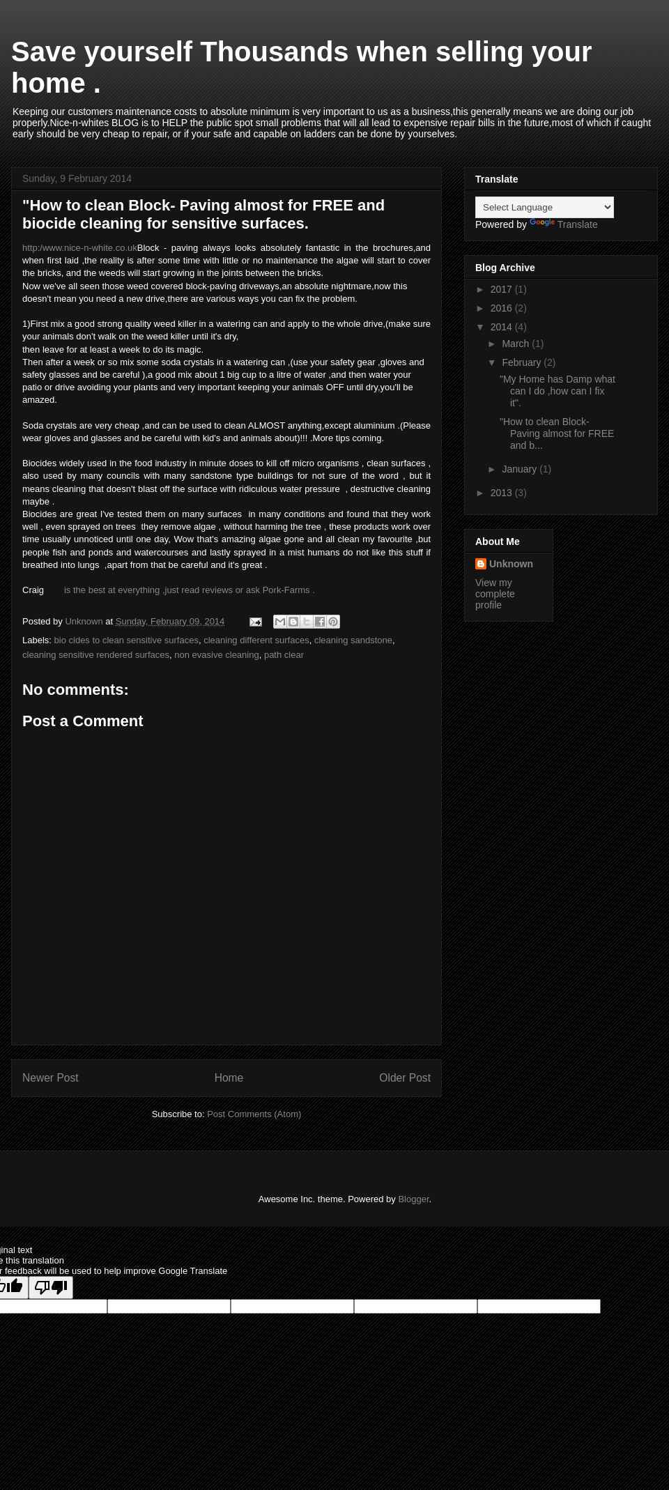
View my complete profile (495, 593)
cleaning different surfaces (256, 640)
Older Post (405, 1078)
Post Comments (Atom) (254, 1114)
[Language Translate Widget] (544, 207)
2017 (503, 289)
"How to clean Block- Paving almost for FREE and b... (557, 433)
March (517, 343)
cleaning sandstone (353, 640)
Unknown (511, 563)
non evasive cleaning (216, 655)
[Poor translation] (51, 1287)
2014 (503, 326)
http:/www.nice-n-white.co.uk (79, 248)
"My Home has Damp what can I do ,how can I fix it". (557, 391)
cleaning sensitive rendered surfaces (95, 655)
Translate (564, 224)
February (523, 362)
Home (229, 1078)
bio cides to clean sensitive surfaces (126, 640)
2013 (503, 492)
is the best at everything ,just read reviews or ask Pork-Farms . (189, 590)
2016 (503, 308)
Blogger (413, 1199)
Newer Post (50, 1078)
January (520, 469)
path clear (284, 655)
